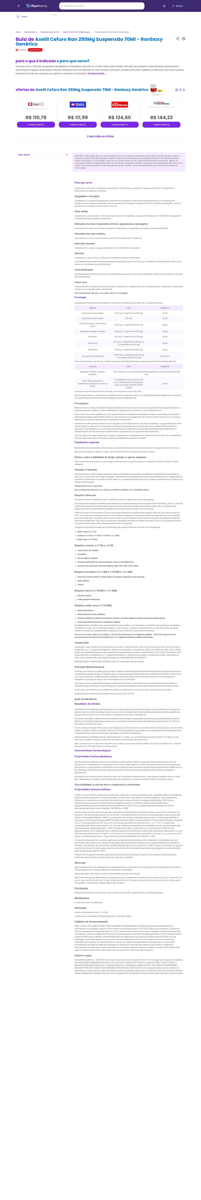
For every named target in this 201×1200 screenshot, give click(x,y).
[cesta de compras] (164, 6)
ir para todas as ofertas (100, 136)
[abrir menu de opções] (19, 6)
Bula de (89, 41)
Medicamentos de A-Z (50, 32)
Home (18, 32)
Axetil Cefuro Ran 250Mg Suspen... (77, 32)
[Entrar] (177, 6)
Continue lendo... (97, 73)
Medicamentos (30, 32)
